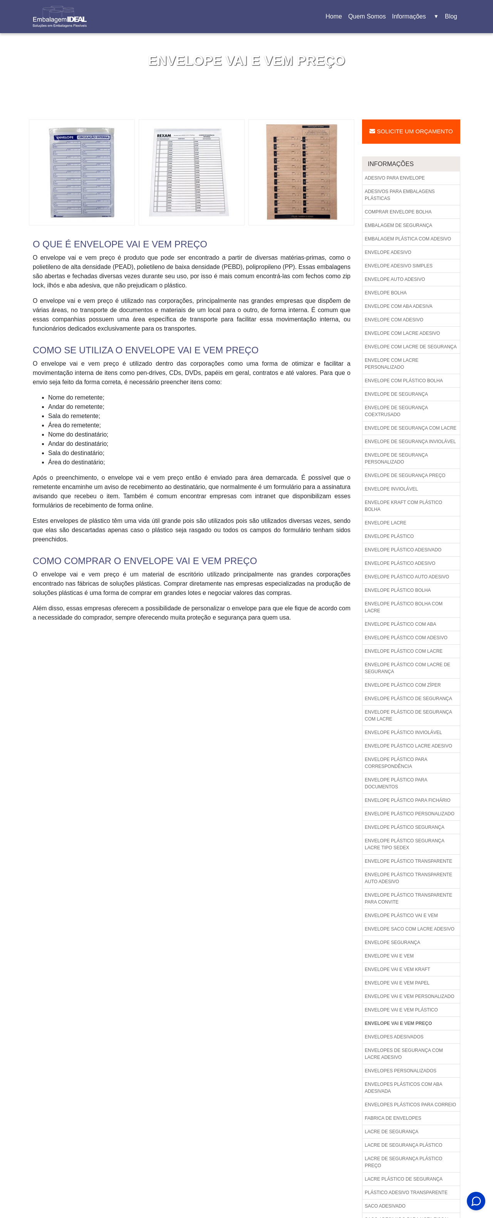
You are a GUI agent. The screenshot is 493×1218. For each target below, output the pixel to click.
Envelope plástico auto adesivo (407, 577)
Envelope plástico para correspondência (396, 763)
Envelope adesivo (388, 252)
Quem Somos (367, 16)
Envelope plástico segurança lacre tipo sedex (404, 844)
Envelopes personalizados (400, 1071)
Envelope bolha (386, 293)
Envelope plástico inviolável (403, 732)
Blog (451, 16)
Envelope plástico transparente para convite (408, 898)
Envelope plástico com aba (400, 624)
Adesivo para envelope (395, 178)
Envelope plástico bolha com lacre (404, 607)
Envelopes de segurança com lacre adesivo (404, 1054)
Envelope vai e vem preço (398, 1023)
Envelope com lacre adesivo (402, 333)
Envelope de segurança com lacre (410, 428)
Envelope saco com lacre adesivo (409, 929)
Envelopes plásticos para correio (410, 1104)
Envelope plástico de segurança (408, 698)
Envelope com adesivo (394, 320)
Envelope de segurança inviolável (410, 441)
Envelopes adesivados (394, 1037)
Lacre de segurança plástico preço (403, 1162)
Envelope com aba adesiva (399, 306)
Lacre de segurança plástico (403, 1145)
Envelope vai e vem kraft (397, 969)
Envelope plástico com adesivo (406, 637)
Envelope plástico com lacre (404, 651)
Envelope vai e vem (389, 956)
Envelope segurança (392, 942)
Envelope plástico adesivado (403, 550)
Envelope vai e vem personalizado (409, 996)
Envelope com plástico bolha (404, 380)
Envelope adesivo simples (399, 266)
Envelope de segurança (396, 394)
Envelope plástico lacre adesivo (408, 746)
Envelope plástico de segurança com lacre (408, 715)
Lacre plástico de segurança (404, 1179)
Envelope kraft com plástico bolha (403, 506)
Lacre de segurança (391, 1131)
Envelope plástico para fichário (408, 800)
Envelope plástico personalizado (409, 813)
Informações (415, 16)
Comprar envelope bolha (398, 212)
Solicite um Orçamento (411, 131)
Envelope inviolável (391, 489)
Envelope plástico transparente (408, 861)
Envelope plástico (389, 536)
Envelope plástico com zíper (403, 685)
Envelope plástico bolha (398, 590)
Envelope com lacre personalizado (391, 364)
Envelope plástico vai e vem (401, 915)
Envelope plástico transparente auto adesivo (408, 878)
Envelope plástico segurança (404, 827)
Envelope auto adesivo (395, 279)
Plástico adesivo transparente (406, 1192)
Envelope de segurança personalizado (396, 458)
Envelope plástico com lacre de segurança (407, 668)
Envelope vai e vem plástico (401, 1010)
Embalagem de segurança (398, 225)
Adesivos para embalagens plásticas (400, 195)
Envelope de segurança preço (405, 475)
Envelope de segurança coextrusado (396, 411)
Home (335, 18)
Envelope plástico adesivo (400, 563)
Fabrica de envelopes (393, 1118)
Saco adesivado (385, 1206)
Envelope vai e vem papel (397, 983)
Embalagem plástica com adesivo (408, 239)
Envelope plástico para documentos (396, 783)
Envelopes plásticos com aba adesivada (403, 1088)
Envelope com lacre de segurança (411, 346)
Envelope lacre (385, 523)
